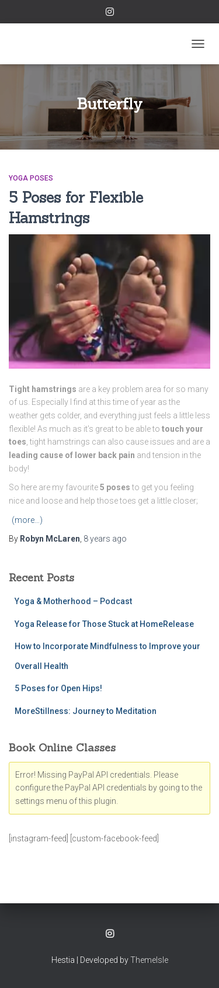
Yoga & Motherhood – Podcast (73, 601)
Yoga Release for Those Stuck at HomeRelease (104, 624)
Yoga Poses (31, 178)
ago (105, 538)
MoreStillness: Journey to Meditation (86, 711)
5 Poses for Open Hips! (58, 688)
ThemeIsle (149, 960)
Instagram (110, 13)
